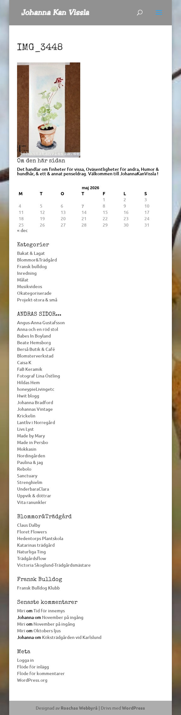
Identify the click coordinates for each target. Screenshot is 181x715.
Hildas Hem (28, 382)
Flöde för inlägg (33, 667)
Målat (22, 280)
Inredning (27, 273)
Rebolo (24, 469)
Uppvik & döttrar (34, 496)
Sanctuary (27, 476)
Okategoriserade (34, 293)
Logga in (25, 660)
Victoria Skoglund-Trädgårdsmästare (54, 565)
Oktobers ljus (47, 631)
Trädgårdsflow (31, 558)
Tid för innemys (49, 611)
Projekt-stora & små (37, 300)
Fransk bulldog (32, 266)
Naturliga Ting (31, 552)
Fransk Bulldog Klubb (38, 588)
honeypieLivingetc (35, 389)
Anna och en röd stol (37, 329)
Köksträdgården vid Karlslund (71, 637)
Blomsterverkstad (35, 356)
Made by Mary (31, 436)
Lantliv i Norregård (36, 422)
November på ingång (62, 617)
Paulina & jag (30, 462)
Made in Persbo (32, 442)
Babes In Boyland (34, 336)
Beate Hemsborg (34, 342)
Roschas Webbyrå (79, 708)
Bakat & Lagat (31, 253)
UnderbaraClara (33, 489)
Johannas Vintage (35, 409)
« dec (22, 230)
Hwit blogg (28, 396)
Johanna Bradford (35, 402)
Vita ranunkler (31, 502)
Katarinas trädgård (36, 545)
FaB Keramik (29, 369)
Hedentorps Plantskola (40, 538)
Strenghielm (29, 482)
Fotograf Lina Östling (38, 376)
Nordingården (31, 456)
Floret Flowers (32, 532)
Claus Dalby (28, 525)
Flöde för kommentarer (41, 673)
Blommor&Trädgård (37, 260)
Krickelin (26, 416)
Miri (21, 611)
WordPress (133, 708)
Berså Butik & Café (36, 349)
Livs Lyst (25, 429)
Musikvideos (29, 286)
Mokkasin (26, 449)
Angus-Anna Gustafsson (41, 322)
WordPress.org (32, 680)
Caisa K (24, 362)
